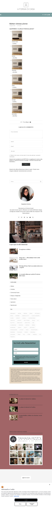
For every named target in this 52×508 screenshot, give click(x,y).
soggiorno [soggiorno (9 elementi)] (12, 334)
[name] (26, 349)
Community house (14, 292)
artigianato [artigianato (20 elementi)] (37, 313)
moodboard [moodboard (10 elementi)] (12, 327)
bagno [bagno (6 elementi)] (11, 315)
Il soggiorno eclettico (25, 249)
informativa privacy (20, 357)
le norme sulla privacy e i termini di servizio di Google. (25, 160)
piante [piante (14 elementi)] (27, 329)
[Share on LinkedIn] (27, 122)
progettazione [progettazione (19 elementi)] (34, 329)
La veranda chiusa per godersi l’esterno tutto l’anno (29, 274)
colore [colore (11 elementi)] (12, 318)
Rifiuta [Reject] (20, 504)
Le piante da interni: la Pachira (27, 407)
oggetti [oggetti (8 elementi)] (25, 327)
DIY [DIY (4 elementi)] (38, 320)
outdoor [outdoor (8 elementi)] (21, 329)
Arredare (12, 289)
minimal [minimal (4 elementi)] (33, 325)
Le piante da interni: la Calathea (27, 399)
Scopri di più (16, 496)
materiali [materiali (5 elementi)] (28, 325)
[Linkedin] (47, 15)
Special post (13, 305)
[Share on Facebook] (23, 122)
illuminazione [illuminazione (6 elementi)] (13, 325)
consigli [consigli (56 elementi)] (24, 318)
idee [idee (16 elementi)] (33, 322)
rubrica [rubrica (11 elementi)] (26, 332)
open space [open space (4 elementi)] (32, 327)
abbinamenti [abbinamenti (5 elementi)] (13, 313)
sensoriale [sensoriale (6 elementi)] (32, 332)
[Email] (49, 15)
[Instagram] (44, 15)
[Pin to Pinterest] (26, 122)
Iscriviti (26, 362)
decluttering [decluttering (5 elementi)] (27, 320)
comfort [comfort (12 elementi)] (18, 318)
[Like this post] (21, 122)
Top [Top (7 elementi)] (40, 334)
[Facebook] (42, 15)
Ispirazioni (12, 302)
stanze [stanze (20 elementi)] (19, 334)
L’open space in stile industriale (18, 244)
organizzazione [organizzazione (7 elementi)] (13, 329)
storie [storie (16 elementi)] (29, 334)
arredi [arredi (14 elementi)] (31, 313)
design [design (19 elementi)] (33, 320)
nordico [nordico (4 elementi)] (19, 327)
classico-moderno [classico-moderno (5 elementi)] (36, 315)
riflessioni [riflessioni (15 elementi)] (19, 332)
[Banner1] (26, 450)
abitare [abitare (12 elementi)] (19, 313)
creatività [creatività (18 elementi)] (12, 320)
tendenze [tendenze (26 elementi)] (35, 334)
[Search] (51, 15)
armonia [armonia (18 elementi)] (25, 313)
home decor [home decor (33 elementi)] (19, 322)
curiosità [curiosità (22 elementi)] (19, 320)
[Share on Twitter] (24, 122)
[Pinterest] (45, 15)
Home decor (13, 298)
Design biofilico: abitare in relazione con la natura (30, 416)
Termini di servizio (34, 160)
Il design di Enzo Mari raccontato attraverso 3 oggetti (31, 266)
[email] (26, 353)
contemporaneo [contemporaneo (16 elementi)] (31, 318)
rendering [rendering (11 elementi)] (12, 332)
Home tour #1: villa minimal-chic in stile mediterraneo (29, 258)
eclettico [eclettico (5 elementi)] (12, 322)
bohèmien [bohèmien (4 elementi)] (18, 315)
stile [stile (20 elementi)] (24, 334)
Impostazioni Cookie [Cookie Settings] (32, 504)
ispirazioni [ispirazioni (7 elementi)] (21, 325)
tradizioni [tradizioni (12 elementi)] (12, 336)
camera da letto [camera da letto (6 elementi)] (25, 315)
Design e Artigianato (15, 295)
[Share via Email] (30, 122)
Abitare (12, 286)
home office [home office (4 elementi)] (27, 322)
